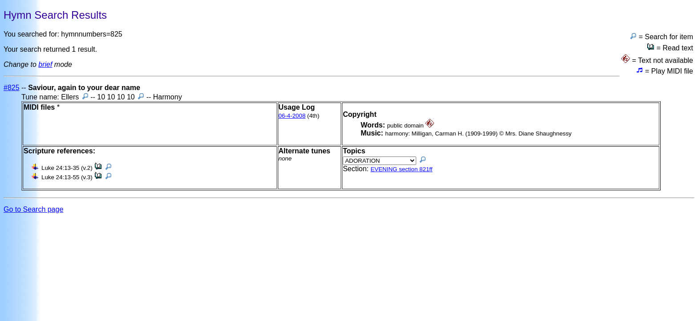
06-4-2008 (292, 115)
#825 (12, 87)
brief (45, 64)
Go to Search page (33, 209)
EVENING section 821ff (401, 169)
